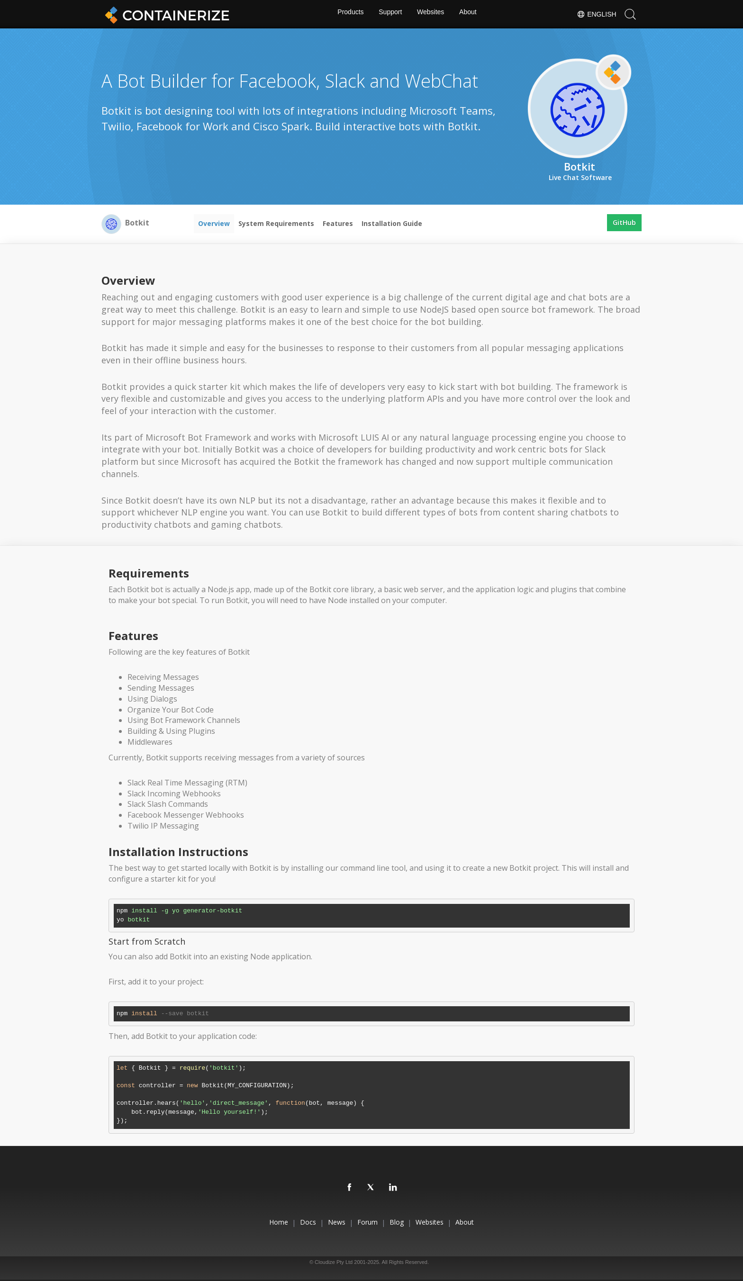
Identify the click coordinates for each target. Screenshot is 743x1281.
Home (258, 1222)
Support (389, 14)
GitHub (624, 223)
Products (348, 14)
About (470, 14)
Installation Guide (392, 223)
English (596, 14)
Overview (214, 223)
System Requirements (276, 223)
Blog (403, 1222)
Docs (295, 1222)
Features (338, 223)
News (330, 1222)
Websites (431, 14)
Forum (367, 1222)
